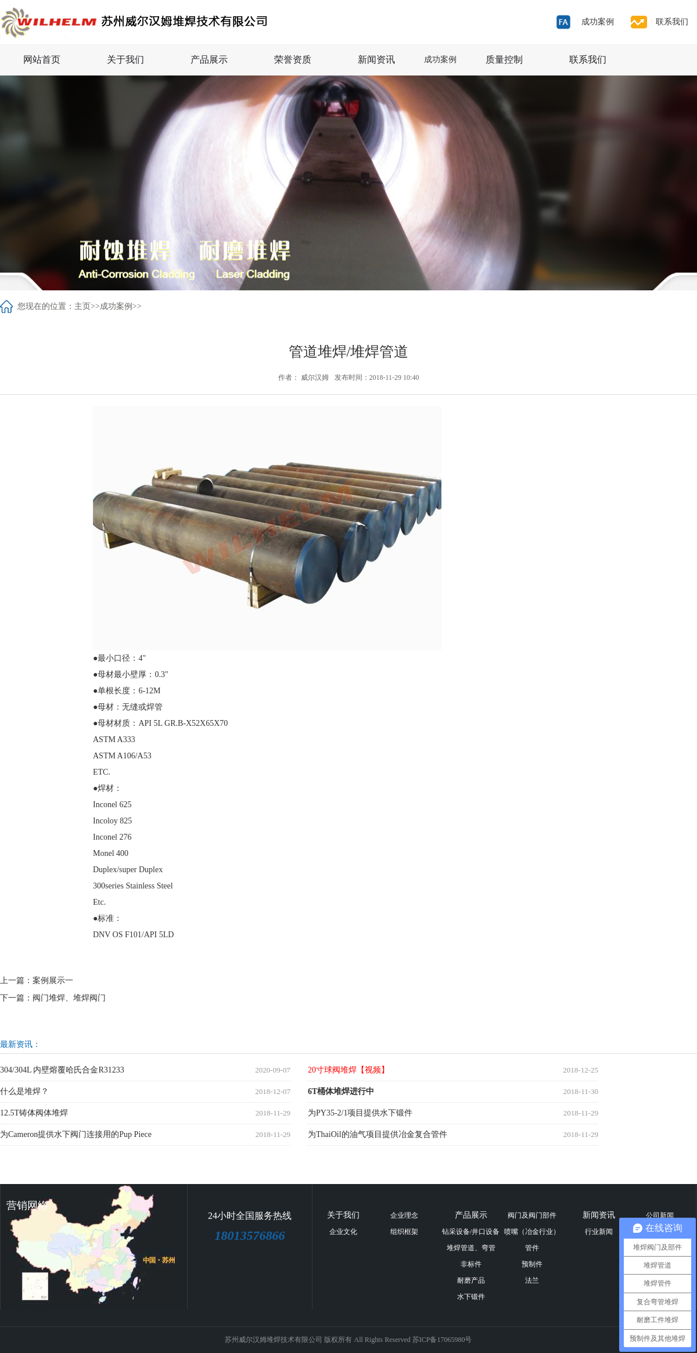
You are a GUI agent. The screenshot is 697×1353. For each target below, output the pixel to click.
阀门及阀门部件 (532, 1215)
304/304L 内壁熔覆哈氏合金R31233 (62, 1070)
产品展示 (209, 59)
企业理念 (404, 1215)
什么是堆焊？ (24, 1091)
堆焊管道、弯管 (471, 1248)
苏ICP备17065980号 (442, 1340)
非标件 (471, 1264)
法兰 (532, 1280)
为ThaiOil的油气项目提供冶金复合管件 (377, 1134)
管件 (532, 1248)
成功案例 (595, 21)
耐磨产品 (471, 1280)
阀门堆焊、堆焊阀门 (69, 998)
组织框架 (404, 1232)
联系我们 (669, 21)
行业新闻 (599, 1232)
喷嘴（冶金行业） (532, 1232)
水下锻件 (471, 1297)
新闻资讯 (376, 59)
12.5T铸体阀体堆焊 (34, 1113)
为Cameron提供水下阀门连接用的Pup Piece (76, 1134)
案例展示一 (53, 980)
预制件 (532, 1264)
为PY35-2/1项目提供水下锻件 (360, 1113)
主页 (82, 306)
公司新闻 (660, 1215)
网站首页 (41, 59)
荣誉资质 (292, 59)
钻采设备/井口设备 (471, 1232)
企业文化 (343, 1232)
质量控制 (504, 59)
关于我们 (125, 59)
